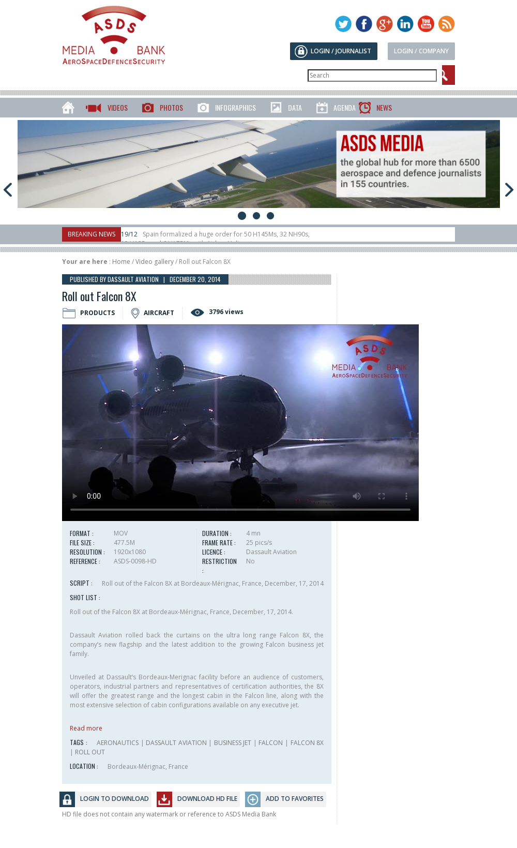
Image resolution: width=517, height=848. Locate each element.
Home (121, 261)
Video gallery (154, 261)
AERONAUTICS (118, 742)
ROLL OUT (90, 752)
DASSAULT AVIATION (176, 742)
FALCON (270, 742)
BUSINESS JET (233, 742)
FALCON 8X (307, 742)
